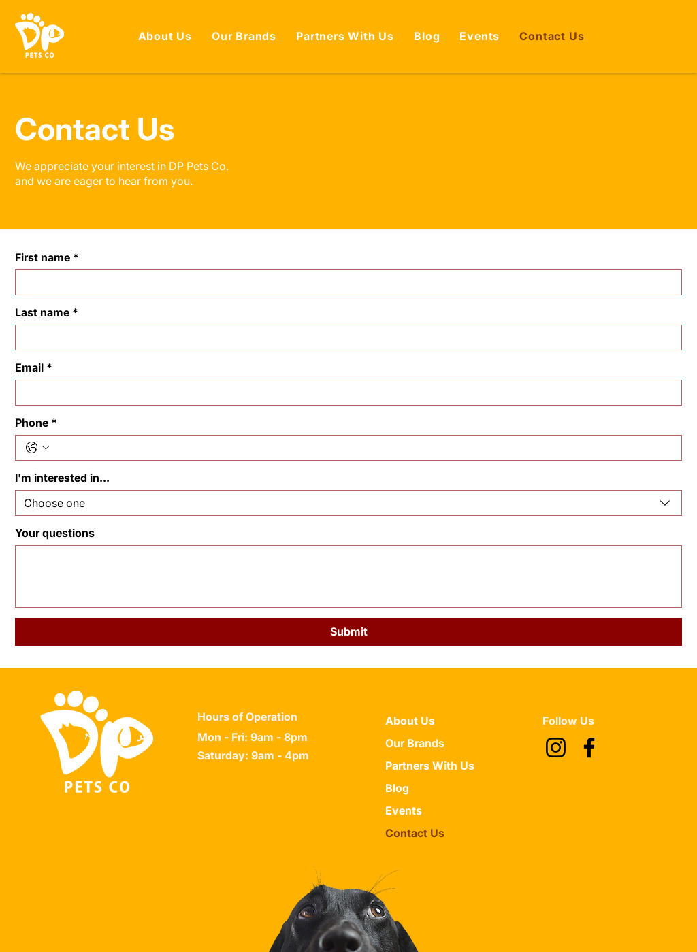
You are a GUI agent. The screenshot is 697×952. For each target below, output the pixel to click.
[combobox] (348, 503)
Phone (36, 422)
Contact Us (414, 833)
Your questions (55, 533)
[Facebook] (589, 747)
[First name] (344, 282)
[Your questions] (348, 576)
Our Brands (414, 743)
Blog (397, 788)
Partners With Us (429, 765)
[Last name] (344, 337)
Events (403, 810)
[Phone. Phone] (362, 448)
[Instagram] (555, 747)
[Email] (344, 392)
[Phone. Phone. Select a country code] (37, 448)
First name (47, 257)
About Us (410, 720)
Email (33, 367)
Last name (46, 312)
